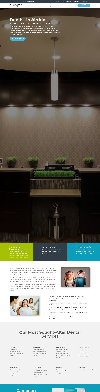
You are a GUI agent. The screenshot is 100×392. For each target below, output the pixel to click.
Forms (60, 6)
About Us (54, 6)
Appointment (18, 39)
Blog (49, 6)
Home (34, 6)
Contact (65, 6)
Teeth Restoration (84, 247)
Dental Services (41, 6)
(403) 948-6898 (29, 1)
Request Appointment (84, 5)
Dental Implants (49, 247)
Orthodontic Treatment (14, 248)
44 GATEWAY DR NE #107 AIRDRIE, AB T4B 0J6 (72, 1)
